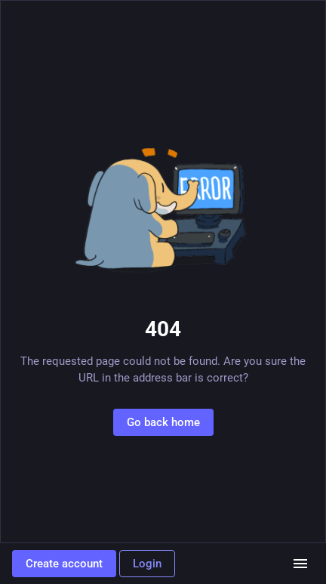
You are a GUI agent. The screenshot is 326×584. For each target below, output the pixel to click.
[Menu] (300, 563)
